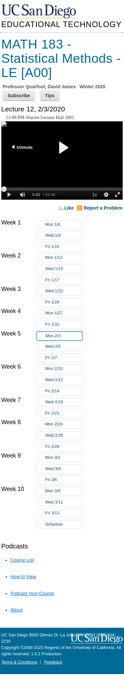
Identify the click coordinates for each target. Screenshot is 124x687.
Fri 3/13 (63, 513)
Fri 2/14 (63, 391)
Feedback (53, 662)
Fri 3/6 (63, 480)
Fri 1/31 (63, 324)
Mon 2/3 (64, 336)
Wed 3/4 (63, 469)
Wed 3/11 (63, 502)
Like (69, 208)
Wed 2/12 (63, 380)
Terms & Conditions (19, 662)
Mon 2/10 (63, 369)
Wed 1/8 (63, 235)
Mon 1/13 (63, 258)
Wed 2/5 (63, 347)
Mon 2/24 (63, 424)
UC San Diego (39, 11)
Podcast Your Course (32, 593)
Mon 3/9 (63, 491)
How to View (23, 576)
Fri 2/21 (63, 413)
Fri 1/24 (63, 302)
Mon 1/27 (63, 313)
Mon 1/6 (63, 225)
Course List (22, 560)
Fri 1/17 (63, 280)
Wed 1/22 (63, 291)
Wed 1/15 (63, 269)
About (17, 610)
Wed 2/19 (63, 402)
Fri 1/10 (63, 247)
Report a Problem (103, 208)
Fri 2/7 (63, 358)
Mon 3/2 (63, 458)
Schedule (54, 524)
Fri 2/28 (63, 447)
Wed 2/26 (63, 435)
